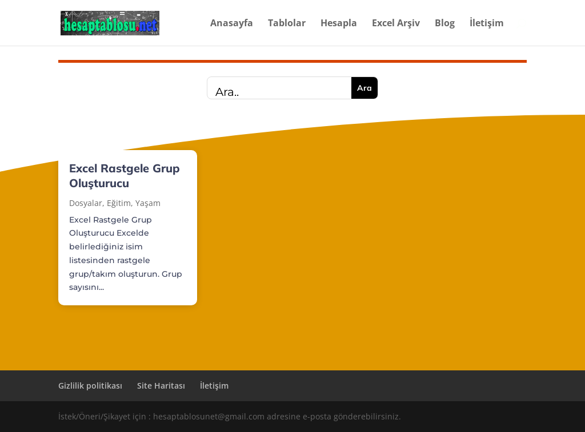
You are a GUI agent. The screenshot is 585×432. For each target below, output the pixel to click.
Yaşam (148, 202)
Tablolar (287, 24)
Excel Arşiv (396, 24)
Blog (445, 24)
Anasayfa (231, 24)
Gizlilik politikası (90, 385)
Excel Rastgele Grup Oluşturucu (124, 175)
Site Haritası (161, 385)
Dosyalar (85, 202)
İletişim (487, 24)
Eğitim (119, 202)
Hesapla (338, 24)
